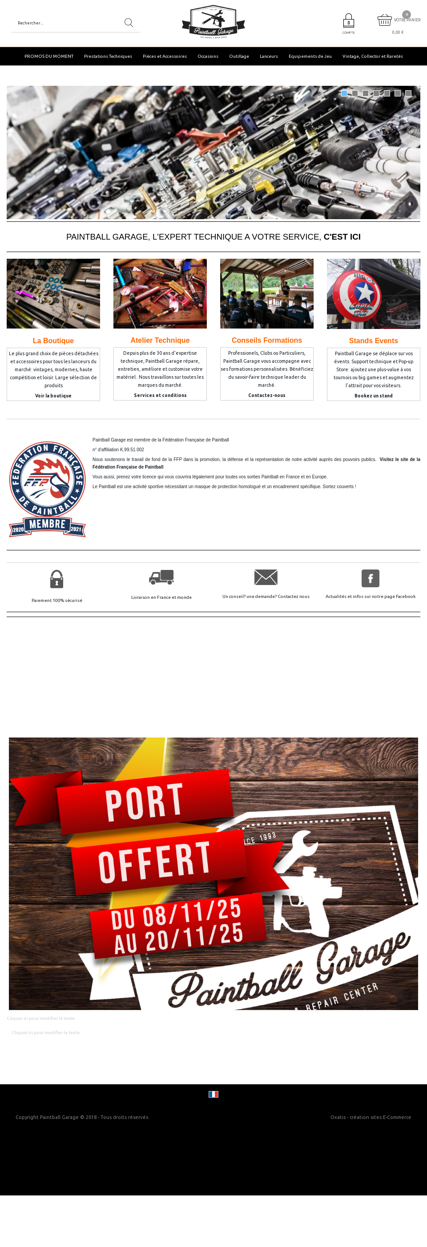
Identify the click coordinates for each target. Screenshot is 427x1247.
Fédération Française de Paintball (195, 439)
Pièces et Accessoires (165, 56)
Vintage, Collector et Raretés (372, 56)
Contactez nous (294, 596)
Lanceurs (269, 56)
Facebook (405, 596)
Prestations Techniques (108, 56)
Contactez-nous (267, 395)
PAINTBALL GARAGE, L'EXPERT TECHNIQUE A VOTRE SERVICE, (213, 236)
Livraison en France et (154, 597)
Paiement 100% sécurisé (57, 600)
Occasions (207, 56)
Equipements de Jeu (310, 56)
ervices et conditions (162, 395)
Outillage (239, 56)
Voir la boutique (53, 395)
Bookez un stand (373, 395)
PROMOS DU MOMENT (48, 56)
